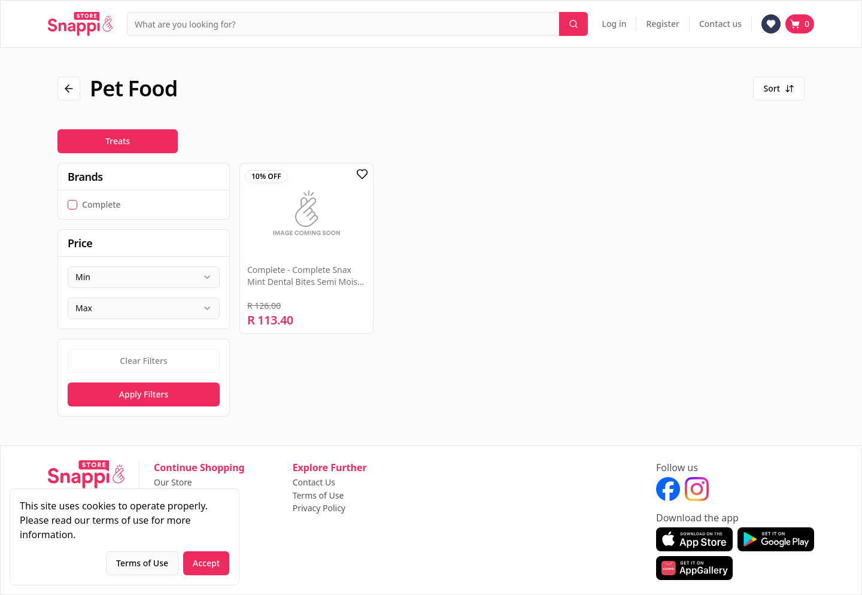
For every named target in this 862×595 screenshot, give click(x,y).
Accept (206, 563)
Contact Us (314, 482)
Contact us (720, 23)
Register (662, 23)
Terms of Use (318, 495)
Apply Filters (143, 394)
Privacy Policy (319, 508)
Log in (614, 23)
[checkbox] (72, 205)
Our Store (173, 482)
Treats (117, 141)
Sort (778, 88)
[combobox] (144, 277)
